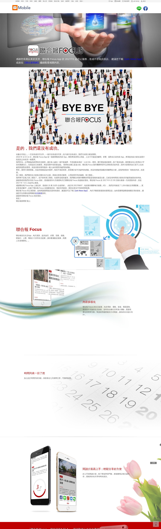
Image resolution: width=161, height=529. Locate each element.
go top (156, 524)
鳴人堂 (45, 1)
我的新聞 (126, 1)
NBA (31, 1)
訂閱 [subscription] (153, 463)
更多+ (81, 1)
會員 (144, 1)
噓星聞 (67, 1)
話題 (76, 1)
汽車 (27, 1)
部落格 (50, 1)
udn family (136, 1)
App (111, 1)
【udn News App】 (133, 59)
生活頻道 (38, 193)
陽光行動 (56, 1)
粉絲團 (118, 1)
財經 (62, 1)
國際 (40, 1)
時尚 (22, 1)
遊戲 (35, 1)
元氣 (72, 1)
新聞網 (17, 1)
